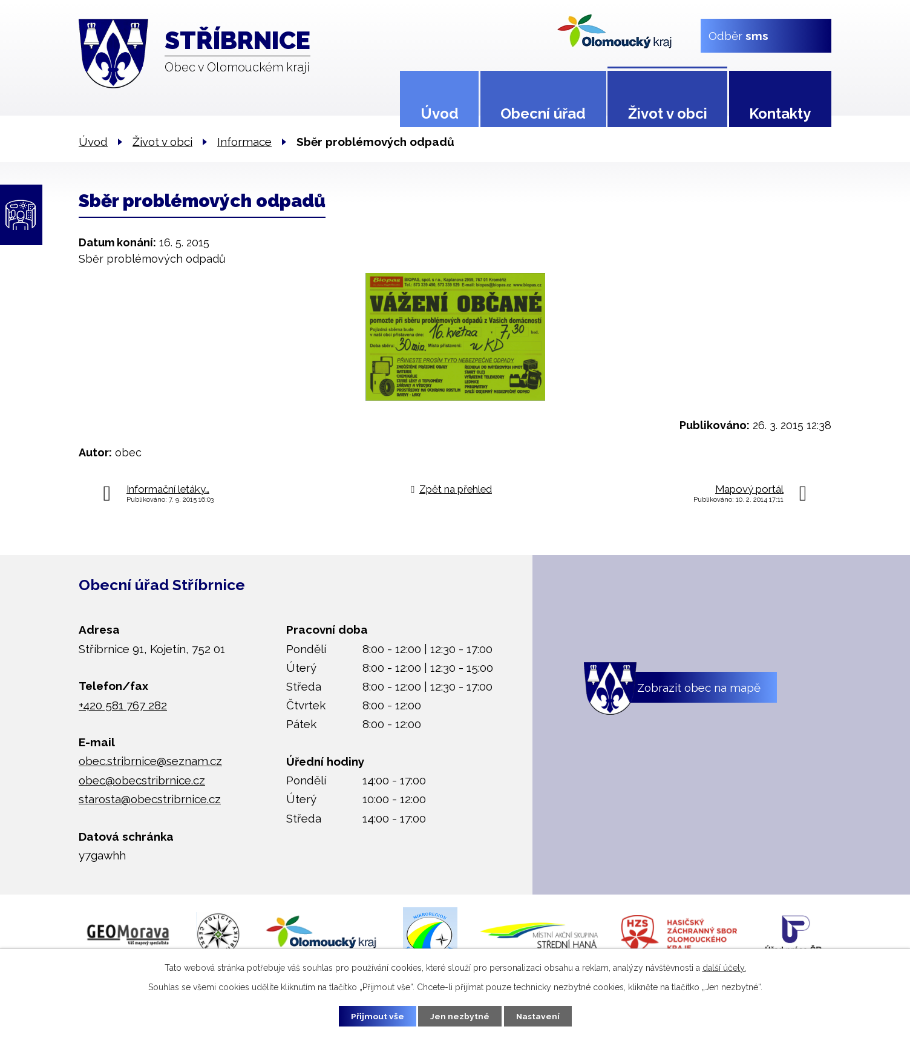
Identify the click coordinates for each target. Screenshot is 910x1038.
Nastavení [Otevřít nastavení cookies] (539, 1015)
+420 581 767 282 (123, 705)
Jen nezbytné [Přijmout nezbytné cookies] (459, 1015)
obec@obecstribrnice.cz (142, 780)
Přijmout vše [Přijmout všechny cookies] (375, 1015)
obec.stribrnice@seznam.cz (150, 760)
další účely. (724, 967)
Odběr (738, 35)
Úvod (440, 113)
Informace (244, 141)
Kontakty (780, 113)
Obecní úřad (543, 113)
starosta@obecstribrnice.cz (150, 799)
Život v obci (667, 113)
